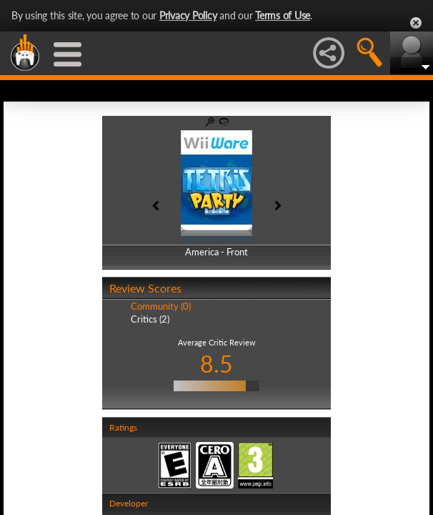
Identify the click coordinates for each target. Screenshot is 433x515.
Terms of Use (282, 15)
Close (416, 23)
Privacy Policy (188, 15)
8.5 (216, 364)
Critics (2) (150, 319)
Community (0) (161, 306)
